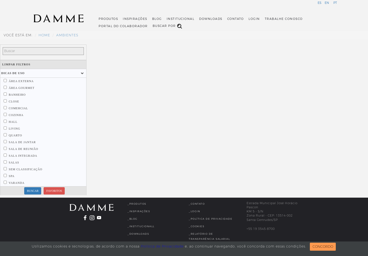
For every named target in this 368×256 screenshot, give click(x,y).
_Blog (132, 218)
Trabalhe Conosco (284, 19)
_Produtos (136, 203)
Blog (157, 19)
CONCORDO (323, 246)
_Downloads (138, 233)
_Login (194, 211)
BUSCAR (33, 191)
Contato (235, 19)
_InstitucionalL (141, 226)
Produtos (108, 19)
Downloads (210, 19)
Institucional (181, 19)
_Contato (197, 203)
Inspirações (135, 19)
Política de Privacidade (162, 246)
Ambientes (67, 35)
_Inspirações (138, 211)
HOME (44, 35)
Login (254, 19)
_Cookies (196, 226)
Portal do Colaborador (123, 26)
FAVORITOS (54, 191)
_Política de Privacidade (210, 218)
